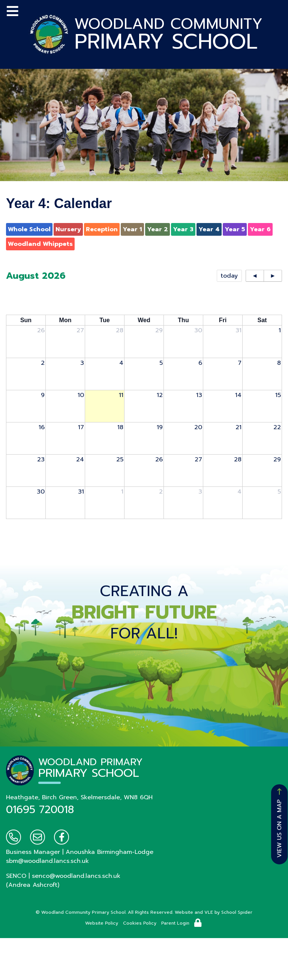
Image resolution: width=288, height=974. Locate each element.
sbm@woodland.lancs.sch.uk (47, 861)
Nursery (68, 229)
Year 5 (235, 229)
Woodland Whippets (40, 243)
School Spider (236, 912)
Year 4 (209, 229)
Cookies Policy (139, 923)
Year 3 (183, 229)
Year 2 (157, 229)
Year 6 (260, 229)
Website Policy (101, 923)
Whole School (29, 229)
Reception (102, 229)
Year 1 (132, 229)
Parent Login (175, 923)
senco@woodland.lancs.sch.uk (76, 875)
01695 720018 (40, 810)
